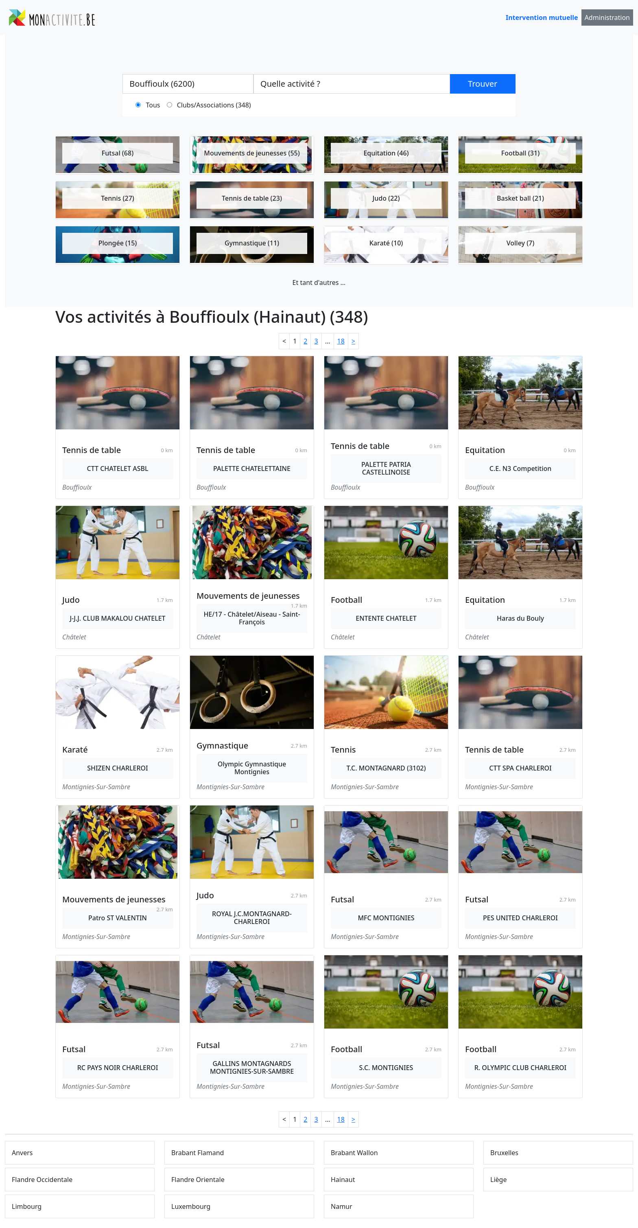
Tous (153, 105)
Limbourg (27, 1206)
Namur (341, 1206)
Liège (498, 1179)
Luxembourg (190, 1206)
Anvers (22, 1152)
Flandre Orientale (198, 1179)
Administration (607, 17)
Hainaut (343, 1179)
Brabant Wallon (354, 1152)
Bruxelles (504, 1152)
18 (341, 341)
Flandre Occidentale (42, 1179)
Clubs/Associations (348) (214, 105)
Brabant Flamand (197, 1152)
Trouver (482, 83)
